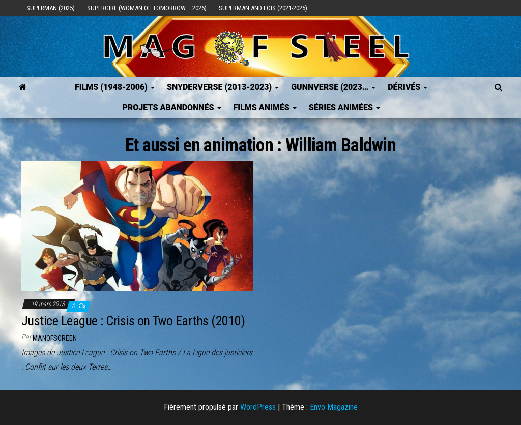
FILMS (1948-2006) (115, 87)
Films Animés (265, 107)
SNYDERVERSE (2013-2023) (223, 87)
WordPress (258, 407)
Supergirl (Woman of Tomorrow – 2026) (147, 8)
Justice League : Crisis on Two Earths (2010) (133, 320)
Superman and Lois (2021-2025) (263, 8)
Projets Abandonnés (171, 107)
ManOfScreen (55, 338)
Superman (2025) (50, 8)
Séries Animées (344, 107)
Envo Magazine (334, 407)
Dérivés (407, 87)
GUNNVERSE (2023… (333, 87)
